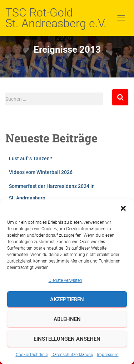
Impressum (108, 354)
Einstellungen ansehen (67, 339)
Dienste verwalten (65, 280)
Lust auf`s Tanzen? (30, 158)
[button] (123, 208)
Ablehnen (67, 319)
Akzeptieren (67, 299)
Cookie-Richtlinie (32, 354)
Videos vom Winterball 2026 (41, 172)
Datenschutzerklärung (72, 354)
